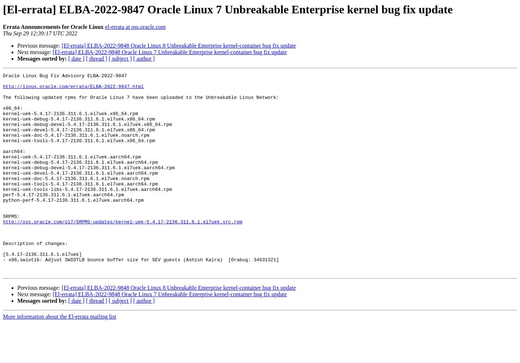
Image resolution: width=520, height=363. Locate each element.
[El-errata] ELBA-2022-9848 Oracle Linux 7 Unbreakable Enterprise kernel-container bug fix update (170, 52)
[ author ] (144, 59)
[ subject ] (120, 59)
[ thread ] (96, 59)
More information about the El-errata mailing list (59, 357)
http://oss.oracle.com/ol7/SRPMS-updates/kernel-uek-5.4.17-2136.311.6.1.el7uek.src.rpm (122, 252)
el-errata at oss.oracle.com (135, 27)
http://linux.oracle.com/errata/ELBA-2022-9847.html (73, 89)
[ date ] (76, 59)
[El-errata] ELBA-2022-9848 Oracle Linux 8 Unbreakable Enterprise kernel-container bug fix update (179, 46)
